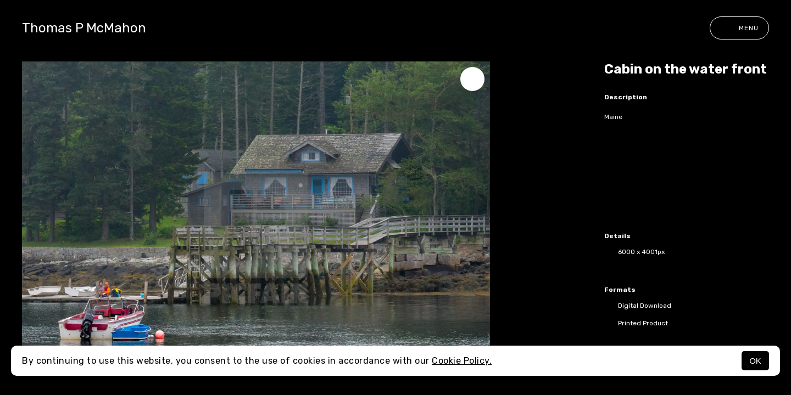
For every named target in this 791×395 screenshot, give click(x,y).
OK (755, 360)
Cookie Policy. (462, 361)
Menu (739, 28)
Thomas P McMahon (84, 28)
